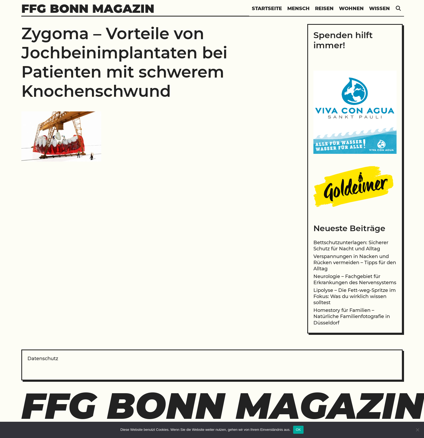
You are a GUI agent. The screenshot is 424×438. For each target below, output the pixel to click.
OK (298, 430)
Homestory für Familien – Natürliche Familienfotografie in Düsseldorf (351, 316)
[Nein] (417, 429)
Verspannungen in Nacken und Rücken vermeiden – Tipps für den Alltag (354, 263)
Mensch (298, 8)
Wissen (379, 8)
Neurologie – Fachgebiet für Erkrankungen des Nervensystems (354, 280)
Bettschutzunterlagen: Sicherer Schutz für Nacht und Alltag (350, 246)
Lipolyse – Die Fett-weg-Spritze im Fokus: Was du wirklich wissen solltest (354, 296)
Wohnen (351, 8)
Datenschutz (42, 358)
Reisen (324, 8)
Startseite (267, 8)
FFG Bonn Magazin (87, 8)
